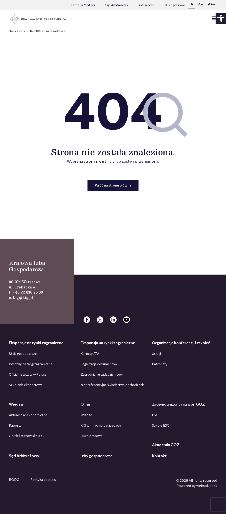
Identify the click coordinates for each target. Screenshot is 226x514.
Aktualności (147, 5)
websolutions (206, 485)
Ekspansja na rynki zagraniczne (36, 342)
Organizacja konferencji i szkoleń (181, 342)
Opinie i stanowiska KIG (26, 436)
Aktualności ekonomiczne (28, 415)
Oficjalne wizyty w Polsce (27, 374)
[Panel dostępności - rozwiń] (221, 18)
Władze (86, 415)
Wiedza (16, 404)
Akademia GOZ (166, 444)
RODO (14, 479)
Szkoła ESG (160, 425)
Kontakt (159, 455)
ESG (155, 415)
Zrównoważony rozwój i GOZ (178, 404)
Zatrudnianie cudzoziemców (102, 374)
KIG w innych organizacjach (101, 425)
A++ (211, 4)
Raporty (15, 425)
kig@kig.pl (23, 297)
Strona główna (17, 30)
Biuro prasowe (175, 5)
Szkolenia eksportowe (26, 385)
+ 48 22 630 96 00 (27, 292)
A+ (200, 4)
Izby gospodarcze (96, 455)
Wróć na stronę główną (113, 185)
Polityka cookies (43, 479)
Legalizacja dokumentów (99, 364)
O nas (86, 404)
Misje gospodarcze (23, 353)
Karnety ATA (90, 353)
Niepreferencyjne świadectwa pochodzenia (113, 385)
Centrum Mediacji (83, 5)
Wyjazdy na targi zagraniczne (30, 364)
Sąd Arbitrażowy (116, 5)
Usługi (156, 353)
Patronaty (159, 364)
